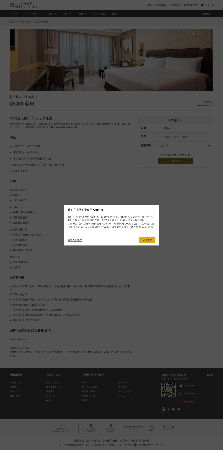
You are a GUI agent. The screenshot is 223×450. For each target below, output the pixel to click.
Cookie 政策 (146, 227)
